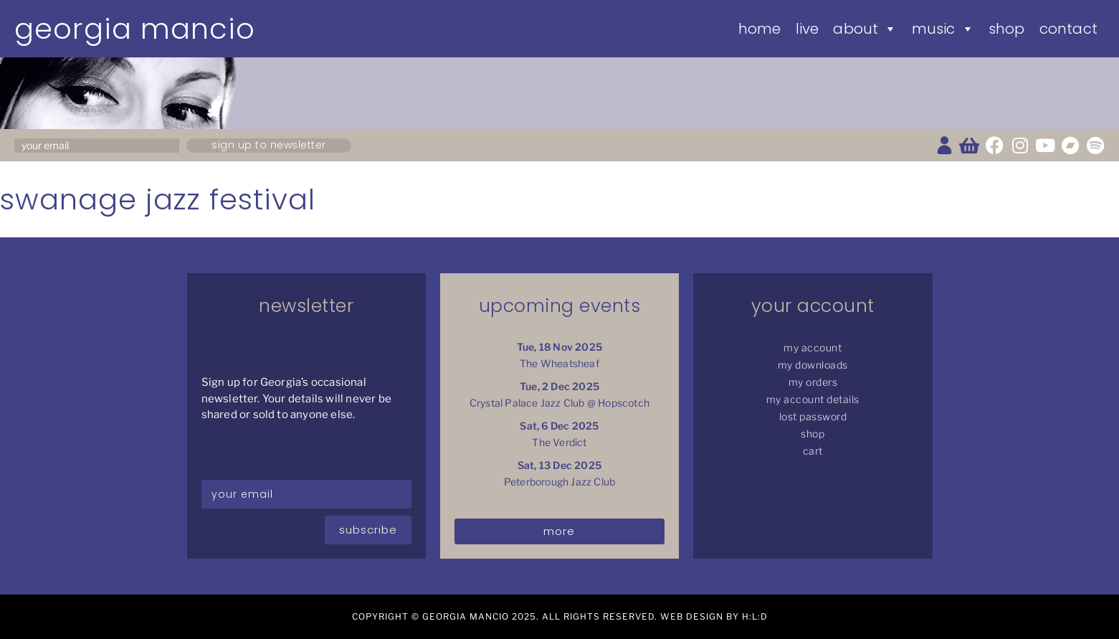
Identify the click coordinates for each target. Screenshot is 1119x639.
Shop (1007, 29)
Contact (1068, 29)
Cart (813, 451)
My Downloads (813, 365)
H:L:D (755, 616)
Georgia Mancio (134, 29)
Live (807, 29)
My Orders (813, 382)
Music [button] (943, 28)
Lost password (813, 416)
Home (759, 29)
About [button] (865, 28)
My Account (813, 347)
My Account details (813, 399)
